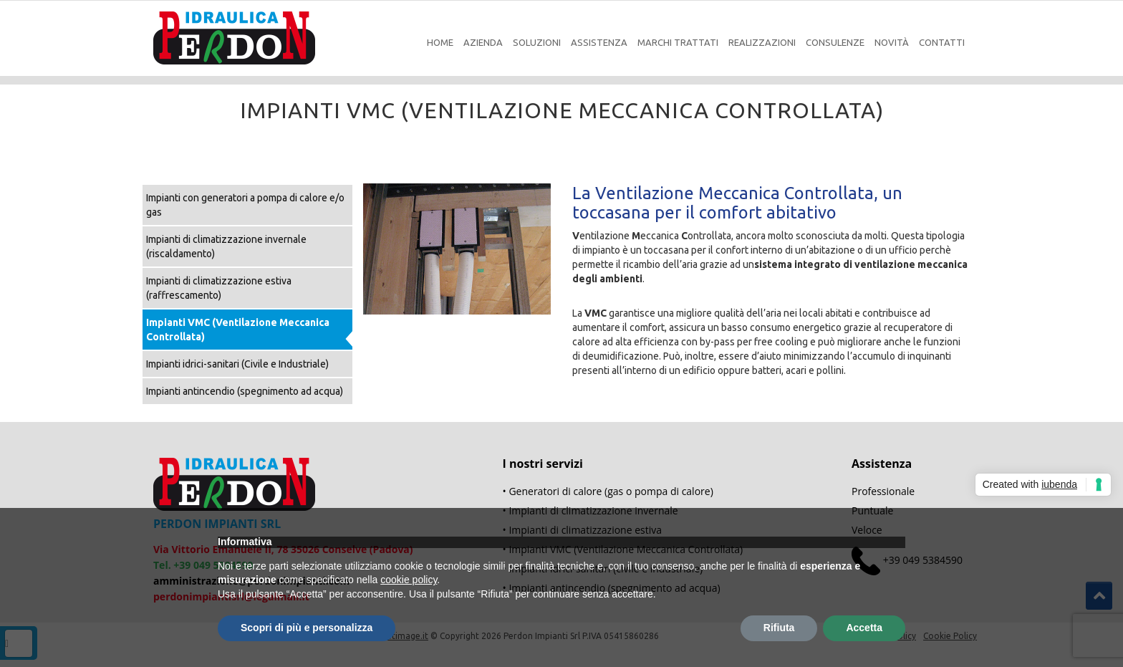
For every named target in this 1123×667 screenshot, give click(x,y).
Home (440, 42)
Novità (891, 42)
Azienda (483, 42)
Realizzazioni (762, 42)
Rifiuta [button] (779, 627)
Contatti (942, 42)
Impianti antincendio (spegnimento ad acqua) (244, 391)
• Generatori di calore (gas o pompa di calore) (608, 491)
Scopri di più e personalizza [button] (306, 627)
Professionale (883, 491)
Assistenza (599, 42)
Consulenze (835, 42)
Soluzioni (537, 42)
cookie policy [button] (408, 579)
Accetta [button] (864, 627)
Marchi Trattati (677, 42)
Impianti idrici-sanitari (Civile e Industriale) (237, 364)
